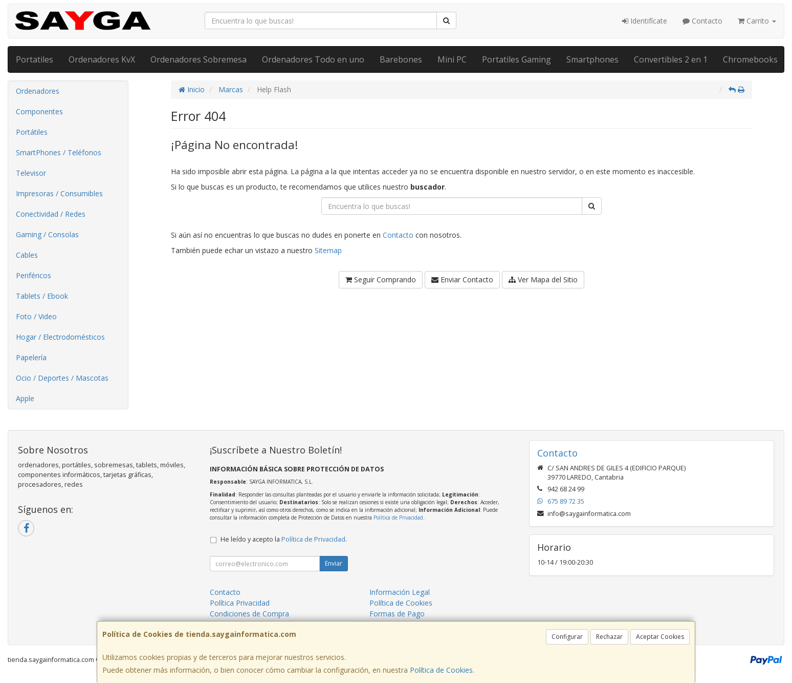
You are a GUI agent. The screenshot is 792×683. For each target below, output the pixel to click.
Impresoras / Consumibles (59, 193)
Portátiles (32, 132)
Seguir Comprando (380, 279)
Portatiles (34, 59)
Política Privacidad (240, 603)
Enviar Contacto (462, 279)
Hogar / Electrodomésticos (60, 337)
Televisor (31, 173)
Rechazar (609, 636)
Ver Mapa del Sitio (543, 279)
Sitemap (328, 250)
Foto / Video (36, 316)
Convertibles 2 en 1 (671, 59)
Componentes (39, 111)
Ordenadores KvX (102, 59)
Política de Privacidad (398, 517)
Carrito (757, 21)
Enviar (333, 563)
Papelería (31, 357)
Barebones (401, 59)
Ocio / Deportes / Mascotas (62, 378)
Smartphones (592, 59)
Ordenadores (37, 91)
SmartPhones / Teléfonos (58, 152)
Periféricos (33, 275)
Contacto (702, 21)
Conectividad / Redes (50, 214)
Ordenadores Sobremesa (198, 59)
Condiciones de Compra (249, 613)
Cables (27, 255)
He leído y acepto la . (284, 539)
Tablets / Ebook (42, 296)
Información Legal (399, 592)
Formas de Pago (397, 613)
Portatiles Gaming (516, 59)
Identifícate (644, 21)
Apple (25, 398)
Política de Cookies (441, 670)
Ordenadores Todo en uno (313, 59)
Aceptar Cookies (660, 636)
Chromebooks (750, 59)
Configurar (567, 636)
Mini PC (452, 59)
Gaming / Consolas (47, 234)
